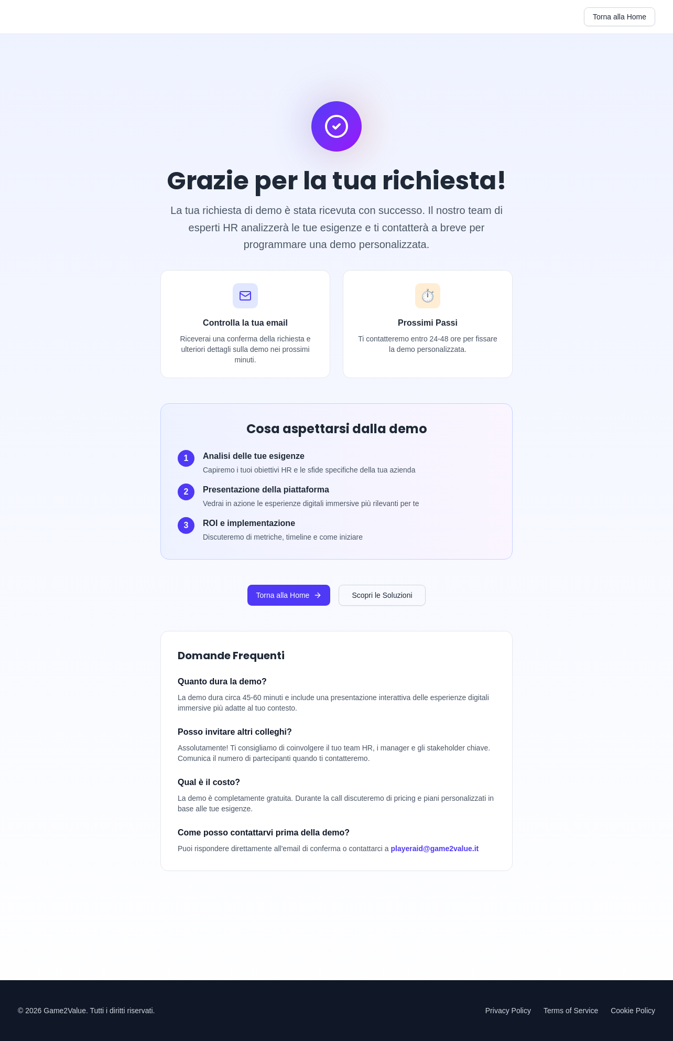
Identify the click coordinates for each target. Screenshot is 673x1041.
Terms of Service (571, 1010)
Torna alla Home (619, 17)
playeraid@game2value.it (435, 848)
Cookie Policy (633, 1010)
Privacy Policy (508, 1010)
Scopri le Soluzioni (382, 595)
